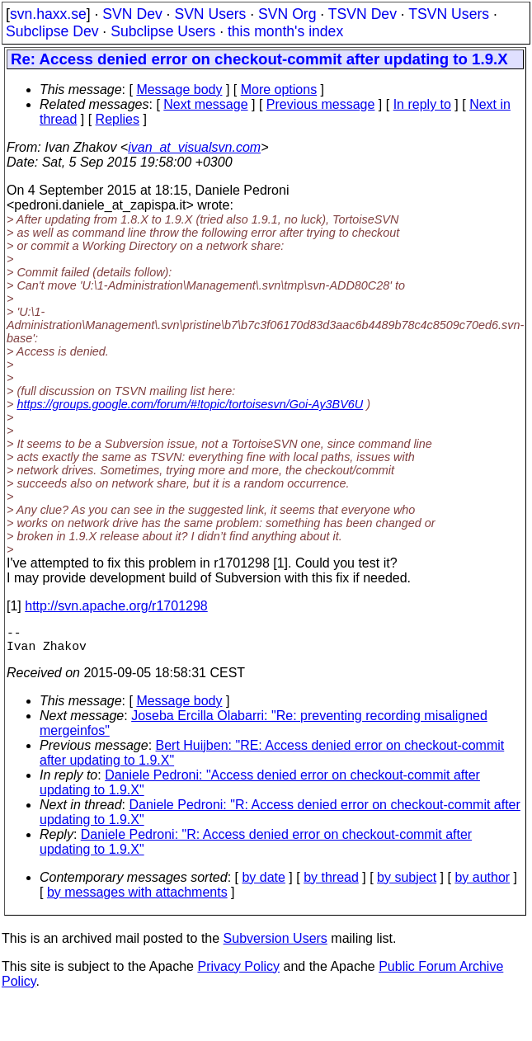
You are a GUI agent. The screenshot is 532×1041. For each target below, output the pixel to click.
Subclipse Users (163, 31)
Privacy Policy (238, 973)
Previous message (320, 104)
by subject (406, 884)
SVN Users (210, 14)
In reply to (422, 104)
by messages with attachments (137, 899)
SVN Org (287, 14)
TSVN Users (448, 14)
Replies (117, 119)
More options (279, 89)
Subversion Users (275, 945)
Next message (205, 104)
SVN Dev (132, 14)
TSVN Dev (362, 14)
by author (482, 884)
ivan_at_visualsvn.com (194, 147)
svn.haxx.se (48, 14)
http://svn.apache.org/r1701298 (116, 606)
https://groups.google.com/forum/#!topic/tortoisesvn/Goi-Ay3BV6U (189, 404)
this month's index (285, 31)
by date (263, 884)
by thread (331, 884)
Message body (179, 89)
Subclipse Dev (52, 31)
